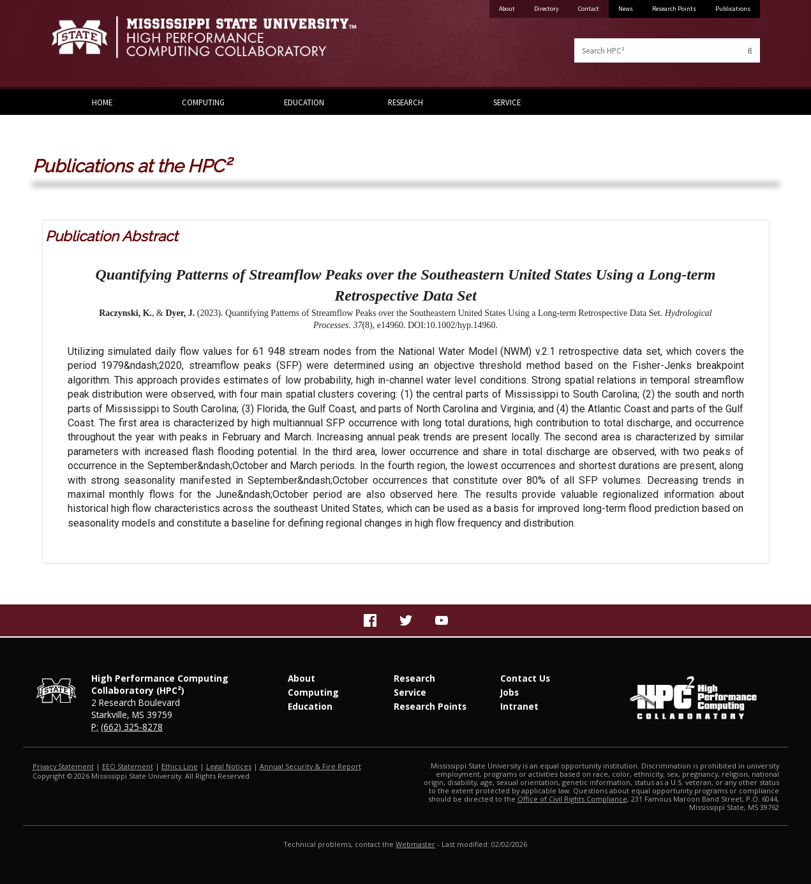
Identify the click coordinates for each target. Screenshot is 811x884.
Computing (203, 102)
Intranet (519, 706)
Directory (546, 8)
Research (405, 102)
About (507, 8)
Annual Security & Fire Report (310, 766)
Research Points (674, 8)
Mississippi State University (83, 44)
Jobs (509, 692)
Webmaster (415, 844)
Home (102, 102)
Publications (732, 8)
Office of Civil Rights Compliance (572, 799)
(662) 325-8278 (132, 727)
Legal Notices (228, 766)
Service (507, 102)
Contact (588, 8)
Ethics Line (179, 766)
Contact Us (525, 678)
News (625, 8)
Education (304, 102)
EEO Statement (127, 766)
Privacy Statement (63, 766)
